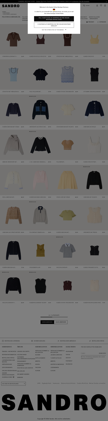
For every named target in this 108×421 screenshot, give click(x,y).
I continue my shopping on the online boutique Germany (54, 25)
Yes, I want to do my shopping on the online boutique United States (54, 18)
